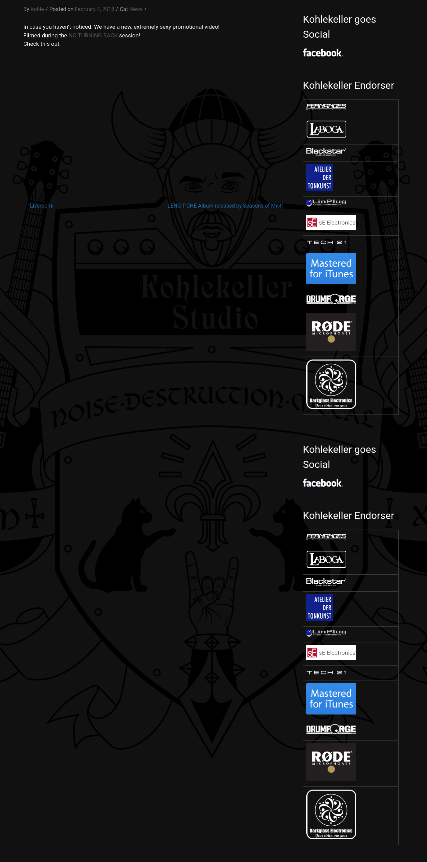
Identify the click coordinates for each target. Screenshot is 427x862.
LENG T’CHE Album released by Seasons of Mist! (225, 206)
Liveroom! (41, 206)
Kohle (37, 9)
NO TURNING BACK (93, 35)
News (136, 9)
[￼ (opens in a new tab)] (326, 108)
